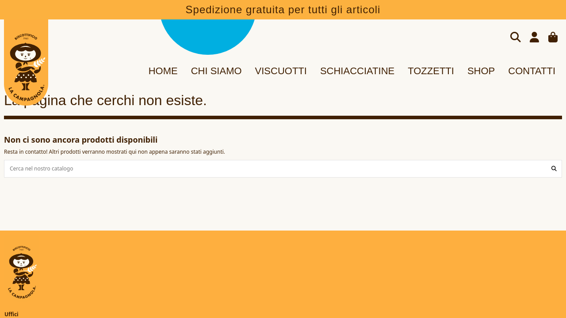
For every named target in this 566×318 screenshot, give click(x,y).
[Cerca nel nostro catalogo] (554, 168)
